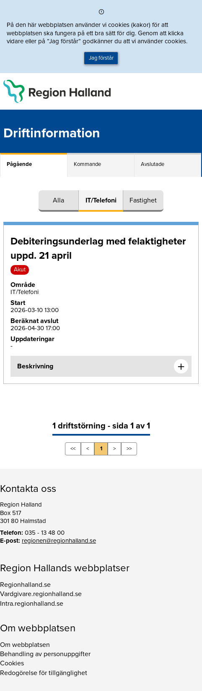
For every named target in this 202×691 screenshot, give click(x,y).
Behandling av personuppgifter (45, 654)
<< (72, 448)
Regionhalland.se (25, 585)
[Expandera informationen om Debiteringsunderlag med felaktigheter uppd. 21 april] (181, 366)
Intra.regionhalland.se (31, 603)
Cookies (12, 663)
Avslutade (152, 164)
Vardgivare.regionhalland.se (41, 594)
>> (129, 448)
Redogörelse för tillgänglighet (43, 673)
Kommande (87, 164)
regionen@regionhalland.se (59, 540)
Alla (58, 200)
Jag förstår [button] (101, 58)
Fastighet (143, 200)
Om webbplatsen (25, 645)
